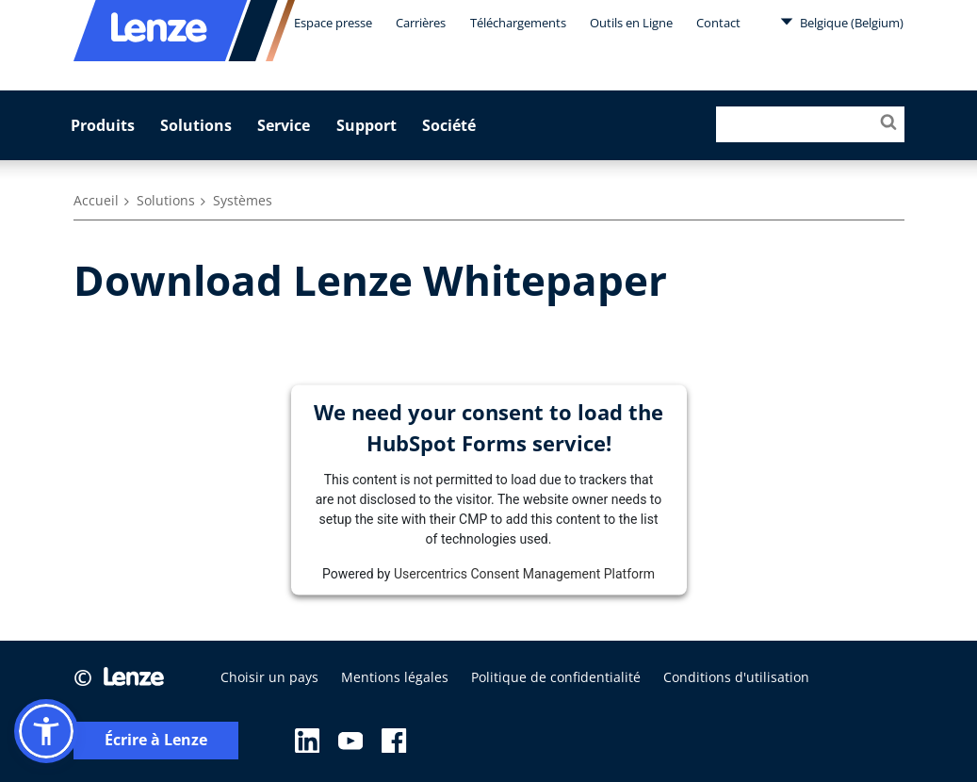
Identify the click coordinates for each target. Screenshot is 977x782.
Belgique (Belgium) (842, 21)
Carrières (421, 22)
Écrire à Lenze (156, 740)
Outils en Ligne (631, 22)
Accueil (96, 200)
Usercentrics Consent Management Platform (524, 572)
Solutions (196, 125)
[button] (46, 731)
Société (449, 125)
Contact (718, 22)
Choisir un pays (269, 677)
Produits (103, 125)
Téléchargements (518, 22)
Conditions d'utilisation (736, 677)
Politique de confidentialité (556, 677)
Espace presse (333, 22)
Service (283, 125)
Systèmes (242, 200)
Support (366, 125)
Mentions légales (394, 677)
